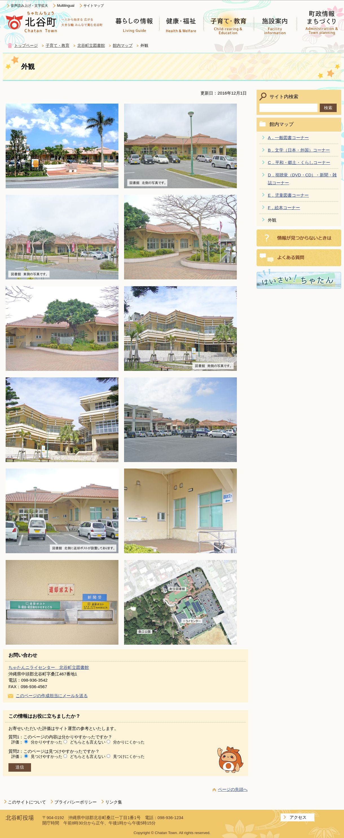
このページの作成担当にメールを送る (52, 695)
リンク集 (113, 802)
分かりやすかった (46, 742)
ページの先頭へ (233, 789)
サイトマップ (93, 6)
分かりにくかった (129, 742)
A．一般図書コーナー (288, 137)
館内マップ (123, 45)
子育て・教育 (57, 45)
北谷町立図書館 (91, 45)
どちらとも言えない (87, 742)
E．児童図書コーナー (288, 195)
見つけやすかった (46, 756)
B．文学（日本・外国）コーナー (299, 150)
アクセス (298, 817)
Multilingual (65, 6)
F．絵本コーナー (284, 207)
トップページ (26, 45)
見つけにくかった (129, 756)
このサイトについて (27, 802)
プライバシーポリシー (75, 802)
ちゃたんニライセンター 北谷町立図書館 (48, 667)
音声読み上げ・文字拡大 (29, 6)
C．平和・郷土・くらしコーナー (299, 162)
